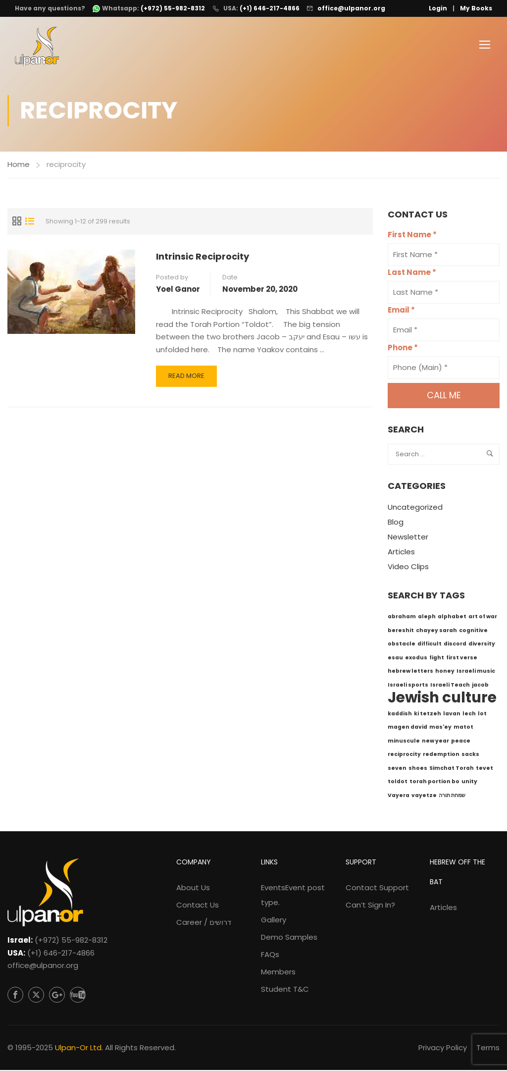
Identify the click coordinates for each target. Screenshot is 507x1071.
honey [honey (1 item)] (445, 672)
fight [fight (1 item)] (436, 658)
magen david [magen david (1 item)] (407, 728)
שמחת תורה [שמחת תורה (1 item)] (452, 796)
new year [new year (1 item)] (435, 742)
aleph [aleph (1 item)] (427, 618)
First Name (412, 236)
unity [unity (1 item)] (469, 783)
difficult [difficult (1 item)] (429, 645)
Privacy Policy (442, 1048)
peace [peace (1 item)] (460, 742)
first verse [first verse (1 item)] (461, 658)
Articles (401, 553)
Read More (188, 380)
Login (438, 8)
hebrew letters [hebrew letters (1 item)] (410, 672)
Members (278, 973)
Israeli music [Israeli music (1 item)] (475, 672)
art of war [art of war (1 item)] (482, 618)
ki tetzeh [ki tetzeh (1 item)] (427, 714)
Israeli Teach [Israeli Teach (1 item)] (450, 686)
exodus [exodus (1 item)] (416, 658)
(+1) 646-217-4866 (270, 8)
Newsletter (408, 538)
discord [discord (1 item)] (455, 645)
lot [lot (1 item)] (482, 714)
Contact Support (377, 889)
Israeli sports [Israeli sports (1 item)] (408, 686)
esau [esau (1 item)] (395, 658)
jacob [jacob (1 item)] (480, 686)
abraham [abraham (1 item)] (402, 618)
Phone (403, 349)
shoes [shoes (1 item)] (417, 769)
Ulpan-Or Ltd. (79, 1048)
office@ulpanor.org (351, 8)
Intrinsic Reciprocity (202, 257)
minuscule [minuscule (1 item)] (404, 742)
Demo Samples (289, 938)
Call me (444, 396)
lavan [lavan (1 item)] (451, 714)
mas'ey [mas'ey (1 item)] (440, 728)
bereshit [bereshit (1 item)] (401, 631)
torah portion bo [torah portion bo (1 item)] (434, 783)
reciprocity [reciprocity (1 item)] (404, 755)
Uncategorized (415, 508)
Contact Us (197, 906)
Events (293, 896)
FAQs (270, 956)
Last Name (412, 273)
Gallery (273, 921)
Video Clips (408, 568)
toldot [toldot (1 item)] (397, 783)
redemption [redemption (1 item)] (441, 755)
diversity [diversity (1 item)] (481, 645)
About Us (193, 889)
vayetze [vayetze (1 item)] (424, 796)
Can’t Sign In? (370, 906)
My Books (476, 8)
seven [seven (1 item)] (397, 769)
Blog (396, 523)
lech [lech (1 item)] (469, 714)
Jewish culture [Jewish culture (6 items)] (442, 699)
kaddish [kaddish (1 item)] (400, 714)
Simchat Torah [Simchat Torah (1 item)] (451, 769)
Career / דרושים (203, 923)
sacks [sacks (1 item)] (470, 755)
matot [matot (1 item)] (463, 728)
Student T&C (285, 990)
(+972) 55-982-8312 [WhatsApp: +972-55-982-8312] (173, 8)
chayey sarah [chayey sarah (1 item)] (436, 631)
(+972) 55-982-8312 (71, 941)
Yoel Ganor (178, 290)
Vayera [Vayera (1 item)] (398, 796)
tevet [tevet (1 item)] (484, 769)
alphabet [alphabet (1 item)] (452, 618)
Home (18, 165)
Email (401, 311)
